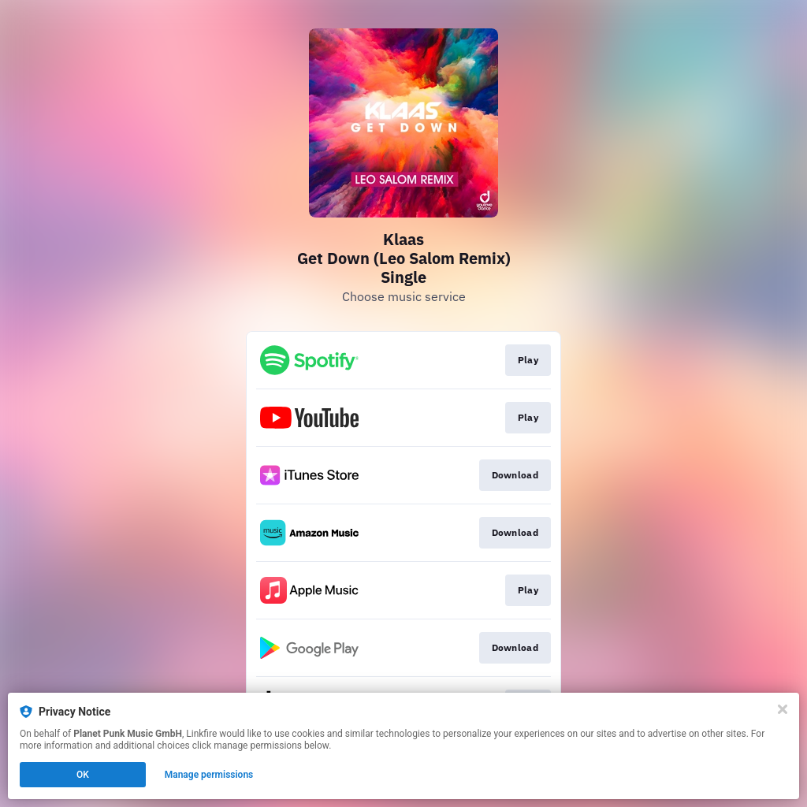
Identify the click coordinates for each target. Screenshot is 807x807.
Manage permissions (209, 774)
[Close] (782, 709)
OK (82, 774)
